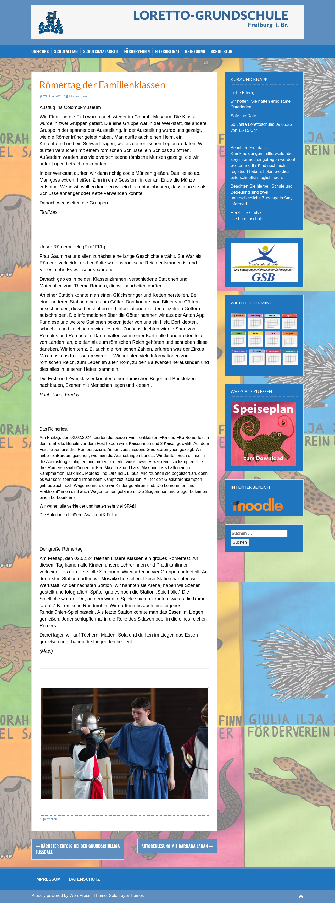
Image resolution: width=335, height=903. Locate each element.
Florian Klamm (79, 96)
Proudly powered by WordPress (60, 895)
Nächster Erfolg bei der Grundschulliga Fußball (78, 849)
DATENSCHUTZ (84, 879)
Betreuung (195, 51)
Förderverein (137, 51)
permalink (49, 819)
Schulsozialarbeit (101, 51)
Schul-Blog (221, 51)
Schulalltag (66, 51)
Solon (114, 895)
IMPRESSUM (48, 879)
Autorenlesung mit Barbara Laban (177, 846)
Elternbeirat (167, 51)
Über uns (40, 51)
